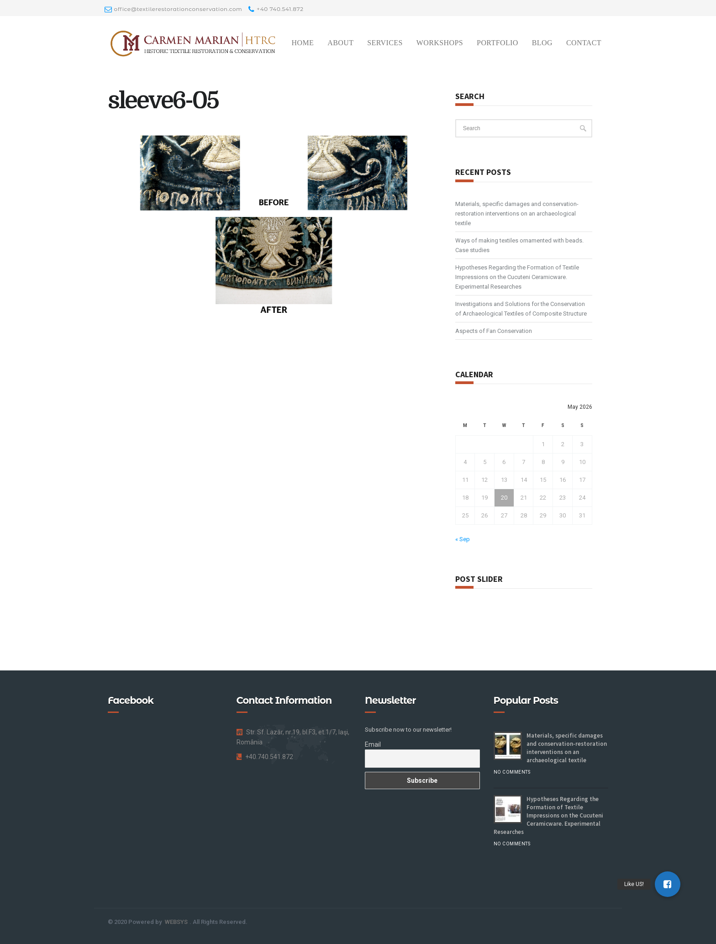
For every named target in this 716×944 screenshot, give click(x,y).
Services (385, 43)
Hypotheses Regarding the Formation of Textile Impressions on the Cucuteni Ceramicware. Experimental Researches (517, 277)
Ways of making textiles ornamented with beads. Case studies (519, 245)
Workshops (439, 43)
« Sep (462, 539)
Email (373, 744)
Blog (542, 43)
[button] (667, 884)
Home (302, 43)
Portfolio (497, 43)
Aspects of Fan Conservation (493, 330)
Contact (583, 43)
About (340, 43)
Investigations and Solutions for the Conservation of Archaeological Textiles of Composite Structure (521, 309)
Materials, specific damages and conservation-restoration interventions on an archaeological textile (517, 213)
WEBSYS (176, 921)
